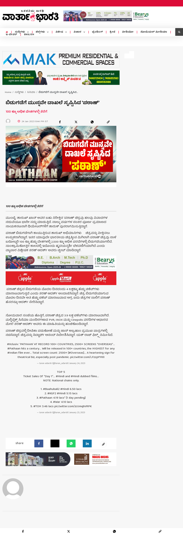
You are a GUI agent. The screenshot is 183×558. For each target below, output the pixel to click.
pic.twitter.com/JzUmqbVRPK (73, 407)
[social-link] (103, 444)
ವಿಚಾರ (77, 32)
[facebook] (60, 122)
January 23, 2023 (77, 412)
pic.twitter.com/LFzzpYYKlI (87, 357)
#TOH (37, 407)
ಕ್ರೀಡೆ (111, 32)
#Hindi (60, 377)
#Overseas (76, 353)
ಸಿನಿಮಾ (31, 92)
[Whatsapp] (71, 443)
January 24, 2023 (77, 363)
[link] (108, 122)
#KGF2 (51, 394)
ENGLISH (29, 34)
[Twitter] (55, 443)
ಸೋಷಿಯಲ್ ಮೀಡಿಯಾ (152, 32)
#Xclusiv (12, 344)
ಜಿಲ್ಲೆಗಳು (40, 32)
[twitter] (76, 122)
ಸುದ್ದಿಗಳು (20, 32)
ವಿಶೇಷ (59, 32)
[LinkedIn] (87, 443)
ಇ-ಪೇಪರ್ (11, 34)
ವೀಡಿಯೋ (127, 32)
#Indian (12, 353)
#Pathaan (13, 349)
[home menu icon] (7, 32)
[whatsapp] (92, 122)
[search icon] (179, 32)
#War (56, 402)
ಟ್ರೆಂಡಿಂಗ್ (96, 32)
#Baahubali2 (51, 389)
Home (8, 92)
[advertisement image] (106, 15)
